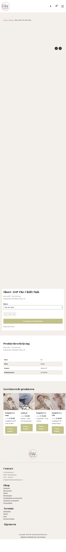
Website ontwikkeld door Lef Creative (33, 550)
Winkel (11, 20)
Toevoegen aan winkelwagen (33, 334)
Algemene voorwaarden (11, 513)
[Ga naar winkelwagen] (56, 6)
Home (5, 20)
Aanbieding (7, 524)
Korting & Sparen (8, 532)
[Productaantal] (9, 327)
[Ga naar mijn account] (50, 6)
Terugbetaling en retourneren (12, 511)
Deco (5, 529)
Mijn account (7, 503)
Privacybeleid (7, 516)
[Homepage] (14, 6)
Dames (5, 527)
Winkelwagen (7, 508)
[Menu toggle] (62, 6)
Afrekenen (6, 501)
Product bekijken (11, 443)
